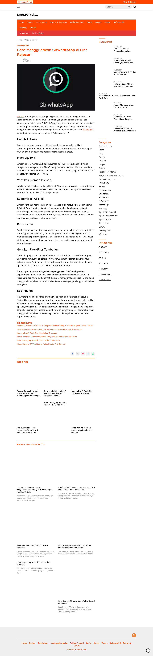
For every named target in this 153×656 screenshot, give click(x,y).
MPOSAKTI (103, 263)
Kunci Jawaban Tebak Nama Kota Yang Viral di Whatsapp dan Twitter (47, 336)
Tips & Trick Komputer (108, 215)
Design (102, 157)
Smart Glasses (105, 190)
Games (98, 22)
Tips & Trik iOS (105, 219)
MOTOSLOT (104, 269)
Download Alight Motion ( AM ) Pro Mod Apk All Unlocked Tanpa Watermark (49, 329)
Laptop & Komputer (58, 22)
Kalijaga (25, 59)
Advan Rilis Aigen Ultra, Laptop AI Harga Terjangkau (124, 106)
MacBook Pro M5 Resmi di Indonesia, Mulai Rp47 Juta (117, 97)
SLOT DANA (104, 252)
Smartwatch (104, 197)
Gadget (30, 22)
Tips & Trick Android (107, 212)
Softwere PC (119, 22)
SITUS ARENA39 (105, 274)
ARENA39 (103, 247)
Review (107, 22)
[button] (129, 7)
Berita (89, 22)
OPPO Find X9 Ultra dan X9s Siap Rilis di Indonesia (125, 129)
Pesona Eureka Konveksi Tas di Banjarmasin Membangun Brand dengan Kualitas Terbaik (55, 326)
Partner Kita (24, 33)
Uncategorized (23, 45)
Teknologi (23, 27)
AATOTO (102, 258)
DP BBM (102, 160)
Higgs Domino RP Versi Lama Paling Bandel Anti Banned (41, 344)
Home (21, 22)
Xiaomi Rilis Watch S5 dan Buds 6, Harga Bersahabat (125, 73)
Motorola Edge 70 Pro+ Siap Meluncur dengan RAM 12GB (123, 85)
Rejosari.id (88, 129)
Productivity (104, 183)
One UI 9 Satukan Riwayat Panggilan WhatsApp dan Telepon (124, 50)
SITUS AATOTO (105, 279)
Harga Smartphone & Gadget (111, 175)
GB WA (20, 116)
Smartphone (41, 22)
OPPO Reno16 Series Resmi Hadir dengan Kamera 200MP (122, 118)
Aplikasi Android (77, 22)
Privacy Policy (38, 33)
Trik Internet (104, 223)
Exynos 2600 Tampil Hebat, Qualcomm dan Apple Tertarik (123, 61)
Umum (33, 27)
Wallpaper (103, 234)
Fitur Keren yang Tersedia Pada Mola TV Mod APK (38, 340)
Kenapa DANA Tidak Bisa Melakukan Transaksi (37, 333)
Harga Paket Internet (107, 172)
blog (100, 153)
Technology (103, 205)
